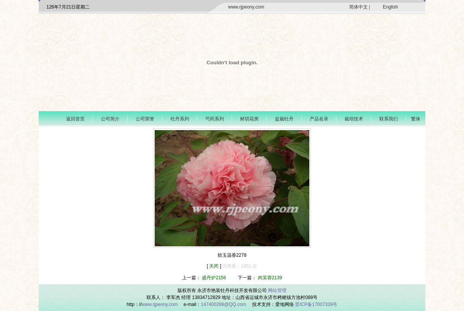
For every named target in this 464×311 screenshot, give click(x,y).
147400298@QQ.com (224, 304)
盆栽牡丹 (284, 119)
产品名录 (319, 119)
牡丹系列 (180, 119)
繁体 (415, 119)
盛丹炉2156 (214, 277)
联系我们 (388, 119)
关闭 (214, 266)
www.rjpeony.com (246, 7)
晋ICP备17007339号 (316, 304)
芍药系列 (214, 119)
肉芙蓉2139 (270, 277)
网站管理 (277, 290)
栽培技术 (354, 119)
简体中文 (358, 7)
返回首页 (75, 119)
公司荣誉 (145, 119)
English (390, 7)
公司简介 (110, 119)
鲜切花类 (249, 119)
